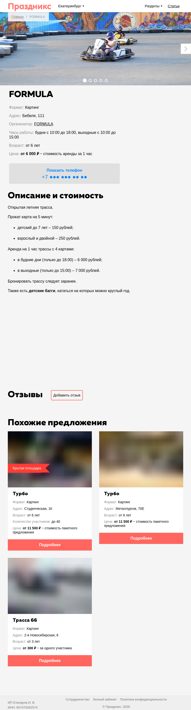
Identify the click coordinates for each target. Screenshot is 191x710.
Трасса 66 (25, 620)
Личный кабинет (105, 699)
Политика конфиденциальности (143, 699)
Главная (18, 17)
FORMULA (43, 124)
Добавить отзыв (66, 395)
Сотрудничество (77, 699)
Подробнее (49, 545)
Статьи (174, 6)
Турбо (20, 493)
